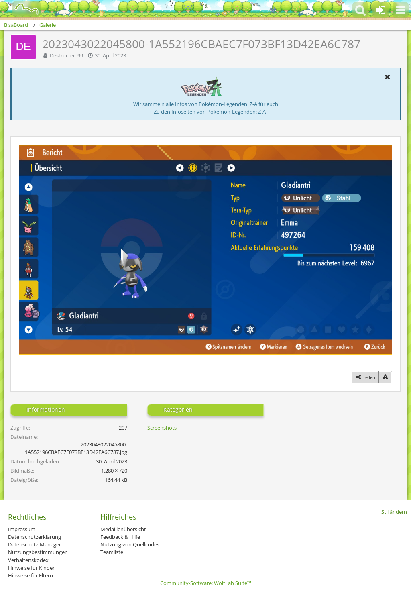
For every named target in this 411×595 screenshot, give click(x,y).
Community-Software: (205, 583)
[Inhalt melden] (385, 377)
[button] (401, 10)
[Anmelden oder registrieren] (380, 10)
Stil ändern (394, 512)
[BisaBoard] (21, 9)
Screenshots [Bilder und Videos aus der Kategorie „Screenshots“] (162, 427)
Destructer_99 (66, 55)
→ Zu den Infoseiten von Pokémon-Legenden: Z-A (206, 111)
